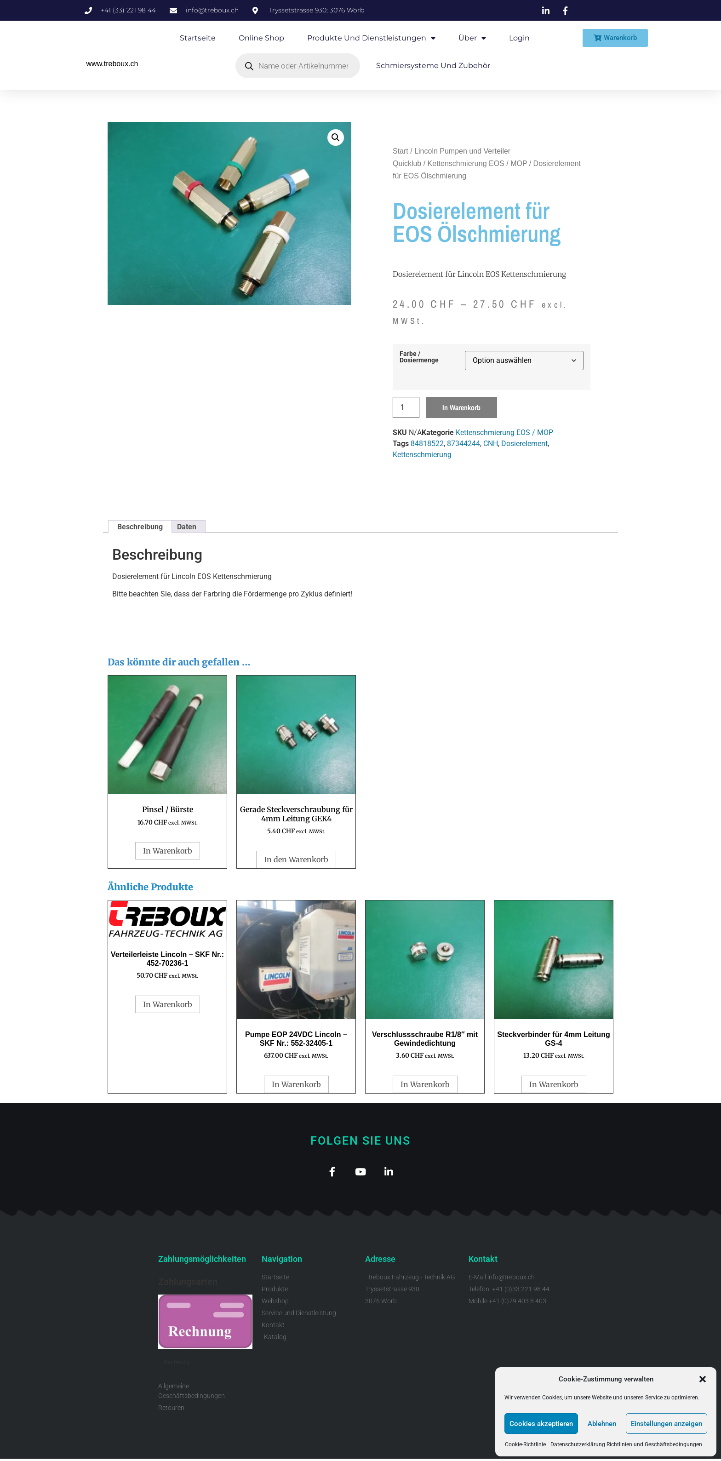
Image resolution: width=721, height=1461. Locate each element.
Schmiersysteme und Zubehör (433, 65)
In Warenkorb (461, 407)
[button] (702, 1379)
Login (519, 38)
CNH (490, 443)
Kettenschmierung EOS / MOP (477, 163)
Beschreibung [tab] (140, 526)
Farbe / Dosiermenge (419, 357)
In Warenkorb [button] (167, 850)
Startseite (198, 38)
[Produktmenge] (406, 407)
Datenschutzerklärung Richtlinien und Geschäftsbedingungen (626, 1444)
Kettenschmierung (422, 454)
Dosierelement (524, 443)
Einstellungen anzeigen (666, 1424)
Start (400, 151)
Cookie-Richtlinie (525, 1444)
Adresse (380, 1261)
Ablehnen (602, 1424)
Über (472, 38)
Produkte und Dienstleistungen (371, 38)
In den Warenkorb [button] (296, 859)
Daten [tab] (186, 526)
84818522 (427, 443)
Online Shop (261, 38)
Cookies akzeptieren (541, 1424)
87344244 (463, 443)
